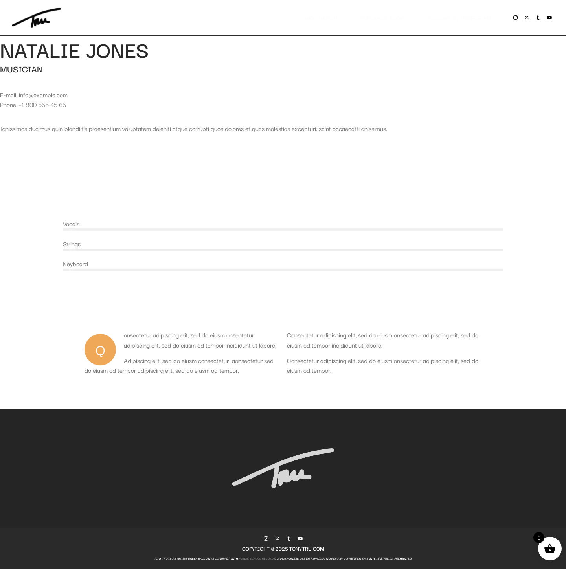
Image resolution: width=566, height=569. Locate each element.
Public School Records (256, 558)
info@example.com (43, 94)
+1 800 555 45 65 (42, 104)
